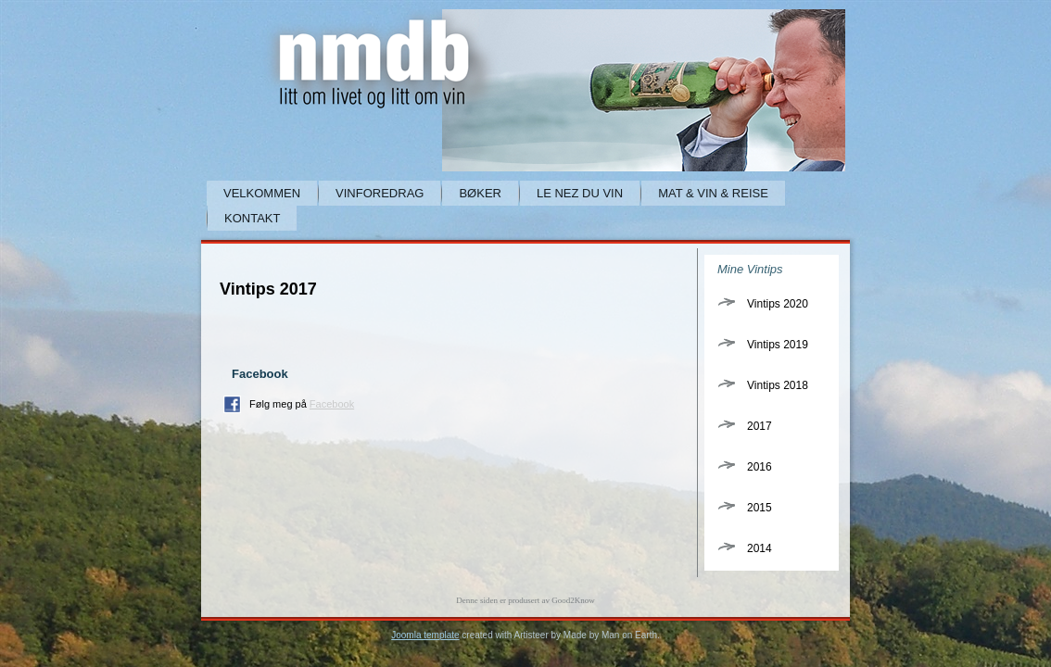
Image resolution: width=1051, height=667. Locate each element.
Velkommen (261, 193)
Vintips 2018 (777, 385)
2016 (759, 466)
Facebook (332, 403)
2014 (759, 548)
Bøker (480, 193)
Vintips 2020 (777, 303)
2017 (759, 426)
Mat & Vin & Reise (713, 193)
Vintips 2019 (777, 344)
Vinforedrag (380, 193)
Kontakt (252, 218)
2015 (759, 507)
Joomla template (425, 635)
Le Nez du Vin (580, 193)
